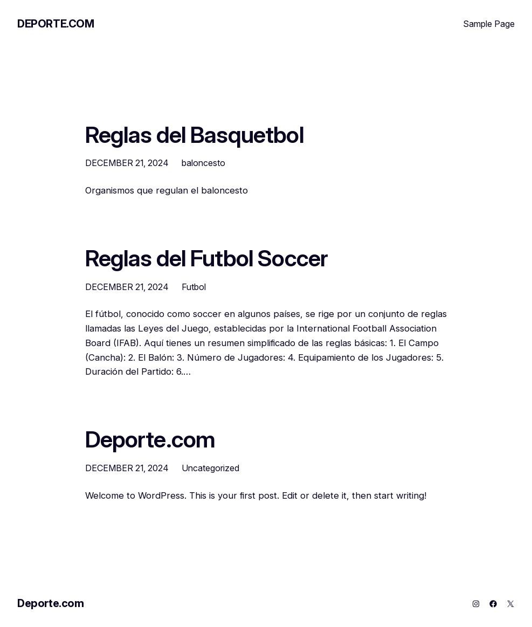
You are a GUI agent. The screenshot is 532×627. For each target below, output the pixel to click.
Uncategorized (210, 468)
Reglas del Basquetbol (194, 135)
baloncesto (203, 162)
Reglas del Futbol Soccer (206, 258)
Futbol (194, 286)
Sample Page (489, 23)
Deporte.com (55, 23)
